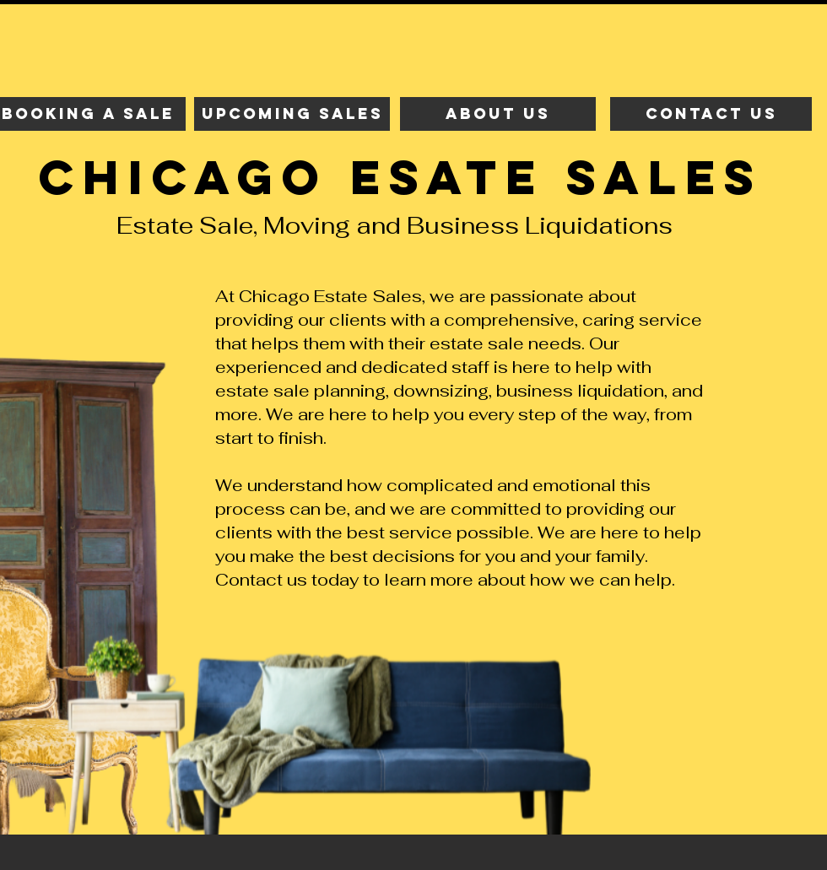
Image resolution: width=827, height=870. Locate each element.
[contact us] (711, 114)
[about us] (498, 114)
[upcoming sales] (292, 114)
